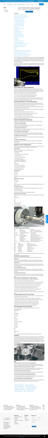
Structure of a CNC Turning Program (19, 25)
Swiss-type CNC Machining (18, 416)
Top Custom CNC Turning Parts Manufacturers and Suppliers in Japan (34, 406)
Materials (26, 416)
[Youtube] (43, 434)
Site (39, 9)
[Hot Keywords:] (36, 4)
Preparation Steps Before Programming (20, 17)
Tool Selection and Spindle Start (19, 28)
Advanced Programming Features (19, 36)
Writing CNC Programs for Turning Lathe (20, 389)
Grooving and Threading (18, 32)
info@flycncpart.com (7, 422)
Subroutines (16, 38)
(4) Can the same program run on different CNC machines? (23, 54)
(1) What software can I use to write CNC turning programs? (23, 50)
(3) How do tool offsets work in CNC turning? (21, 53)
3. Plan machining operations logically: (20, 21)
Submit (34, 426)
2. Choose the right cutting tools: (19, 20)
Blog (5, 9)
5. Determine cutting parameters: (19, 24)
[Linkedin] (40, 434)
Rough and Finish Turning (18, 31)
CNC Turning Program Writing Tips (19, 386)
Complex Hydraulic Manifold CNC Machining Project (8, 406)
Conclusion (16, 47)
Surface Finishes (16, 423)
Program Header (17, 27)
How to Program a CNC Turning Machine (30, 386)
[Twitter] (42, 434)
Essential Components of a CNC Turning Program (21, 16)
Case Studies (6, 10)
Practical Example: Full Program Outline (20, 46)
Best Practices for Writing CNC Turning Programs (21, 43)
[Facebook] (38, 434)
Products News (6, 11)
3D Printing (15, 422)
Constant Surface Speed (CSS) (19, 42)
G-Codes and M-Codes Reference (19, 35)
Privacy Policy (27, 420)
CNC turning (15, 58)
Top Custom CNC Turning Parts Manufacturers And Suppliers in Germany (21, 406)
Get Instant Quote (41, 4)
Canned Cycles (17, 39)
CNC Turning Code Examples (30, 389)
